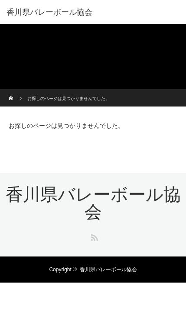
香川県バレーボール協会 (49, 12)
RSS (93, 236)
